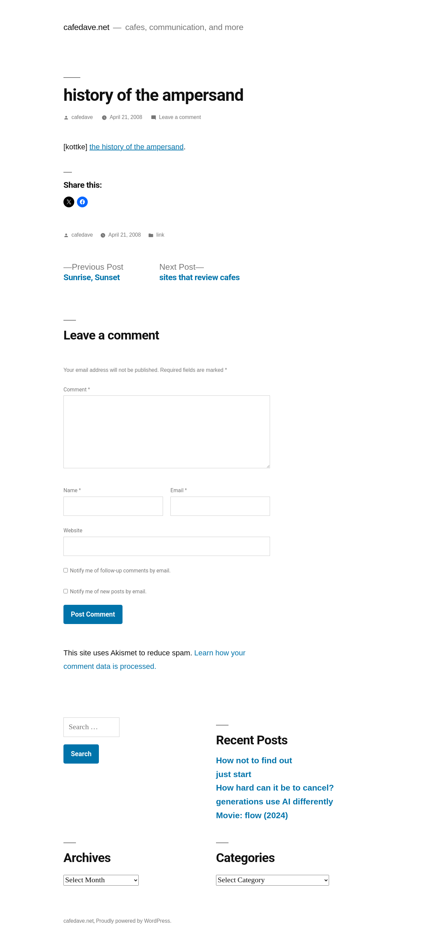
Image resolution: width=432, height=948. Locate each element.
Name (72, 490)
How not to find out (254, 760)
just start (233, 774)
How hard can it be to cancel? (275, 787)
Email (178, 490)
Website (72, 530)
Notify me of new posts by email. (108, 591)
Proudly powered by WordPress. (133, 921)
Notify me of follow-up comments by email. (120, 570)
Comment (76, 389)
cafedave (82, 117)
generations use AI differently (274, 801)
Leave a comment (180, 117)
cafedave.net (86, 27)
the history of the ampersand (136, 147)
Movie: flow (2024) (252, 815)
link (160, 235)
